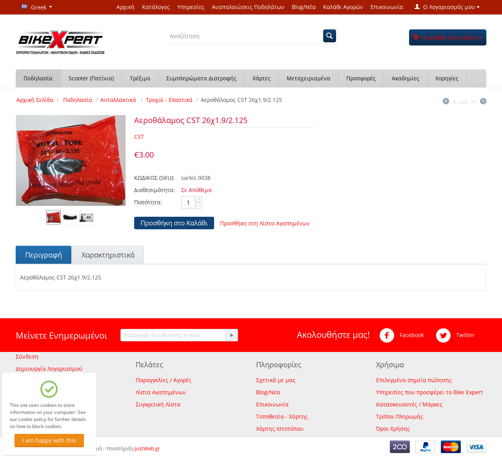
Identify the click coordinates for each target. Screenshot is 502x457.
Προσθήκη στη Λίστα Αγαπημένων (265, 223)
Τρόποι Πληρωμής (399, 416)
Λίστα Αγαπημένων (161, 392)
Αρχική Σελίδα (34, 99)
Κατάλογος (156, 7)
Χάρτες (262, 78)
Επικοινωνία (387, 7)
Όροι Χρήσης (393, 428)
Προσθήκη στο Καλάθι (174, 222)
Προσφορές (361, 78)
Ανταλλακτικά (119, 99)
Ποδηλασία (38, 78)
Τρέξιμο (140, 78)
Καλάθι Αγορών (343, 7)
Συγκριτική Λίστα (158, 404)
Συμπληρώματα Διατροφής (201, 78)
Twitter (455, 335)
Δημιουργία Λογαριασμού (49, 368)
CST (139, 136)
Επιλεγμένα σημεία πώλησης (414, 380)
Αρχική (125, 7)
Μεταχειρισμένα (308, 78)
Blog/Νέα (304, 7)
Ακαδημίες (405, 78)
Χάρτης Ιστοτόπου (280, 428)
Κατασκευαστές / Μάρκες (409, 404)
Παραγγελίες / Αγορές (163, 380)
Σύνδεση (27, 356)
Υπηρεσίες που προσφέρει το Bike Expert (429, 392)
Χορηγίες (446, 78)
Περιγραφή (43, 254)
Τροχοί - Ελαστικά (169, 99)
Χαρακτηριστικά (108, 254)
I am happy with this (49, 440)
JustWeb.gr (147, 448)
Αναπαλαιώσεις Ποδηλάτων (248, 7)
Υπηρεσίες (190, 7)
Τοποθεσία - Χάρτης (282, 416)
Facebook (401, 335)
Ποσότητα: (148, 202)
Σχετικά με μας (275, 380)
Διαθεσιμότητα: (154, 190)
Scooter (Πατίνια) (91, 78)
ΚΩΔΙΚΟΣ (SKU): (154, 177)
